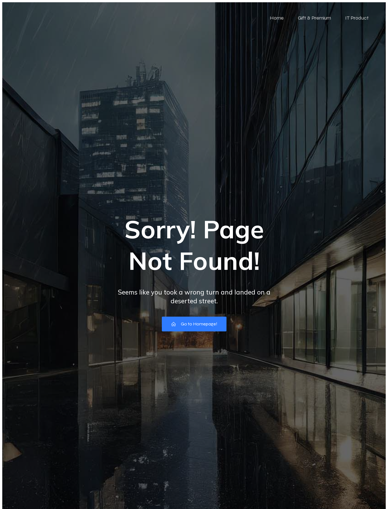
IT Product (357, 18)
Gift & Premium (314, 18)
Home (277, 18)
